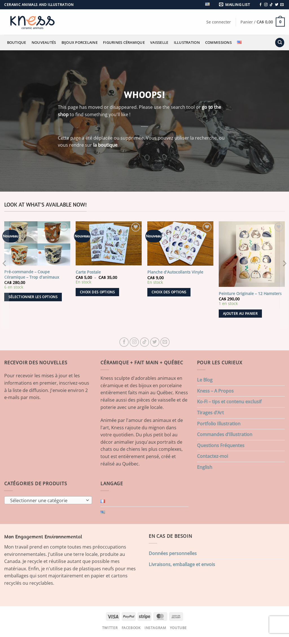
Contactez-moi (212, 456)
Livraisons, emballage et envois (182, 564)
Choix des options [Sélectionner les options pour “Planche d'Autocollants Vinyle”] (169, 292)
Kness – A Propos (215, 391)
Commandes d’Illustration (224, 434)
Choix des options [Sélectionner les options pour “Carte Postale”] (97, 292)
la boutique (105, 145)
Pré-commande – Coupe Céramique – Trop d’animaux (31, 274)
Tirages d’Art (210, 412)
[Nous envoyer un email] (282, 5)
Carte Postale (88, 272)
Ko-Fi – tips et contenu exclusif (229, 401)
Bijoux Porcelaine (80, 42)
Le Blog (205, 380)
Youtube (178, 627)
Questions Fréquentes (220, 445)
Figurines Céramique (124, 42)
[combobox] (48, 500)
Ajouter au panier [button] (240, 313)
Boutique (16, 42)
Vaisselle (159, 42)
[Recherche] (279, 42)
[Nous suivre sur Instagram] (266, 5)
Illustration (187, 42)
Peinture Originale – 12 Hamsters (250, 293)
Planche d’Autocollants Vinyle (175, 272)
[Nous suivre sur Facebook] (260, 5)
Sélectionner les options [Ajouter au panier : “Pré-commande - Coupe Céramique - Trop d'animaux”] (33, 297)
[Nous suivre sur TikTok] (271, 5)
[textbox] (47, 500)
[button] (235, 4)
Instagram (155, 627)
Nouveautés (44, 42)
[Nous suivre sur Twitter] (276, 5)
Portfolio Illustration (218, 424)
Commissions (218, 42)
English (204, 467)
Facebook (131, 627)
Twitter (110, 627)
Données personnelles (173, 553)
